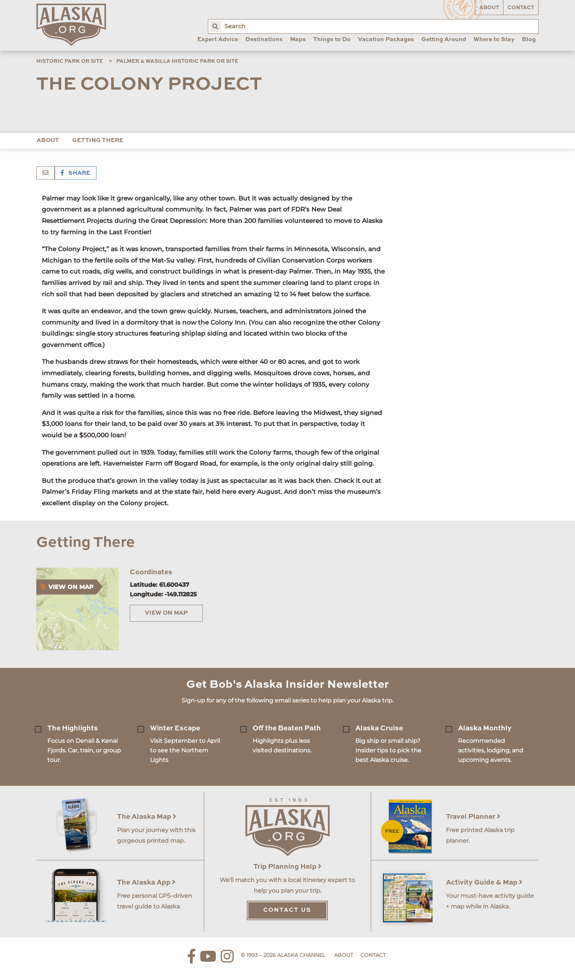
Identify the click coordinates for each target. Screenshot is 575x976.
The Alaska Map (146, 816)
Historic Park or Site (69, 61)
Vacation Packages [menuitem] (386, 40)
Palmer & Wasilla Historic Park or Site (177, 61)
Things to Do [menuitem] (332, 40)
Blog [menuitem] (529, 40)
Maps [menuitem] (298, 40)
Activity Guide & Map (484, 882)
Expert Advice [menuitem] (217, 40)
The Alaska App (146, 882)
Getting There (97, 141)
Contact (521, 7)
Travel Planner (473, 816)
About (489, 7)
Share (75, 173)
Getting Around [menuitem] (443, 40)
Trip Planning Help (287, 866)
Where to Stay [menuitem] (493, 40)
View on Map (166, 613)
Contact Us (287, 910)
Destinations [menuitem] (264, 40)
